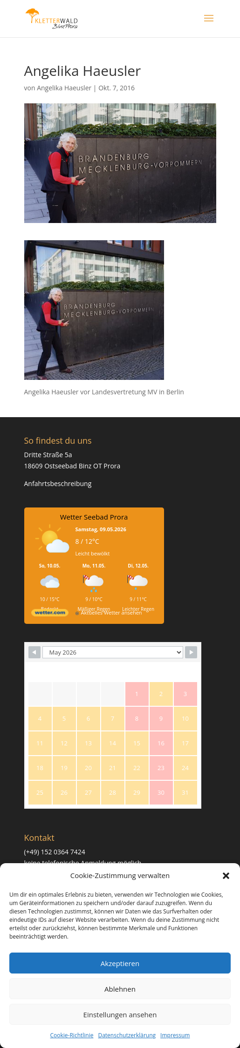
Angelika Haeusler (64, 87)
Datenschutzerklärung (127, 1035)
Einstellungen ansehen (120, 1014)
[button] (226, 875)
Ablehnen (120, 989)
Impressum (175, 1035)
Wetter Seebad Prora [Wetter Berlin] (94, 516)
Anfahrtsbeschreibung (58, 483)
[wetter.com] (50, 614)
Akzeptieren (120, 963)
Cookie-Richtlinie (72, 1035)
